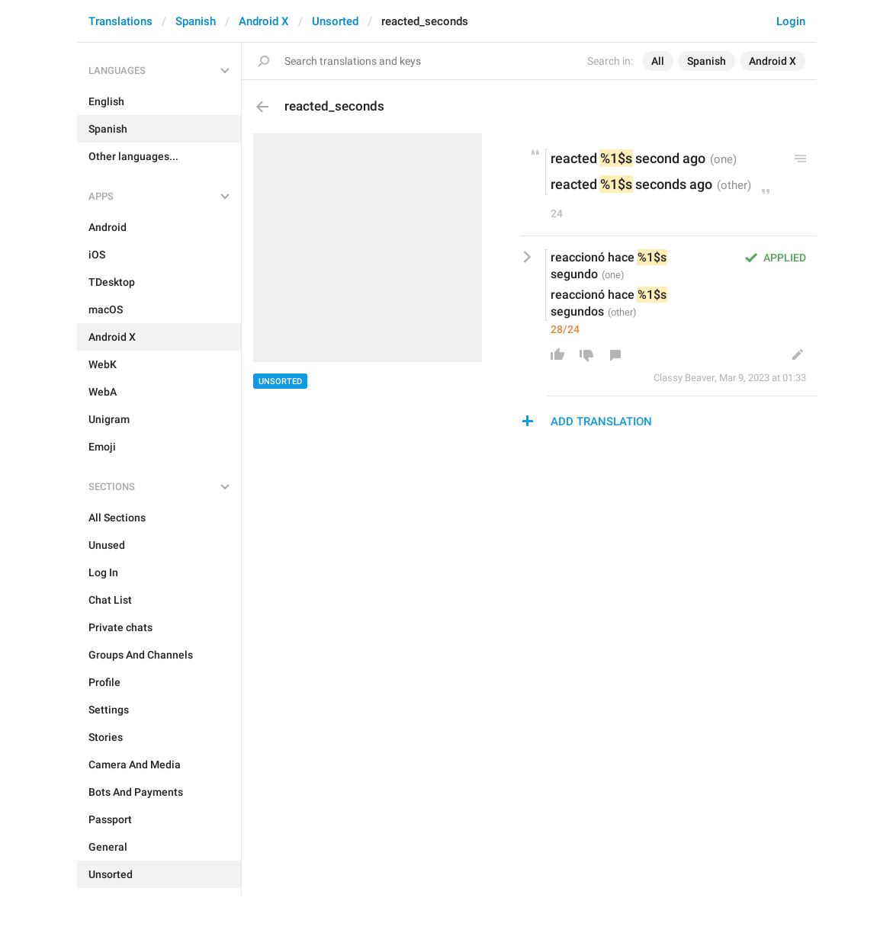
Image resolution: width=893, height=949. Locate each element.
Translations (120, 21)
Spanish (195, 21)
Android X (264, 21)
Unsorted (335, 21)
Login (790, 21)
